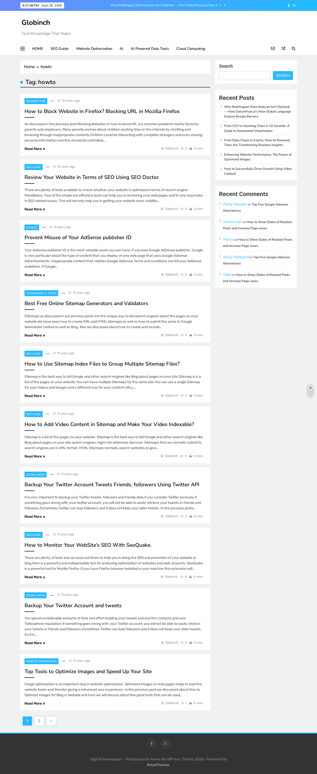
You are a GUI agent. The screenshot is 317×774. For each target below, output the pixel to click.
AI (121, 48)
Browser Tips (36, 101)
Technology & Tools (41, 293)
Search (226, 66)
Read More (35, 149)
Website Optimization (94, 48)
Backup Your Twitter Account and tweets (73, 605)
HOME (37, 48)
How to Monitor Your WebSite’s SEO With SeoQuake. (88, 545)
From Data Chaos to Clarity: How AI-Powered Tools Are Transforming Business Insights (257, 142)
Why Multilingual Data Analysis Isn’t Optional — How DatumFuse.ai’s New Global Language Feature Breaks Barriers (162, 5)
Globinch (36, 22)
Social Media (35, 474)
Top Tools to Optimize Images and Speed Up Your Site (88, 671)
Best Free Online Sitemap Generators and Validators (86, 303)
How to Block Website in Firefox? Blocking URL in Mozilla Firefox (102, 111)
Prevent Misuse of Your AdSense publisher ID (78, 237)
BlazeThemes (158, 765)
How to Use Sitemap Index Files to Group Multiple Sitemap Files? (102, 363)
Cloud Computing (190, 48)
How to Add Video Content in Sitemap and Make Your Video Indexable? (109, 424)
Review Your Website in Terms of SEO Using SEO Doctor (92, 177)
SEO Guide (60, 48)
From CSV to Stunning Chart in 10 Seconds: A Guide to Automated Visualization (257, 128)
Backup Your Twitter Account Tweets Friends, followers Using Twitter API (112, 484)
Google (31, 227)
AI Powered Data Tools (150, 48)
